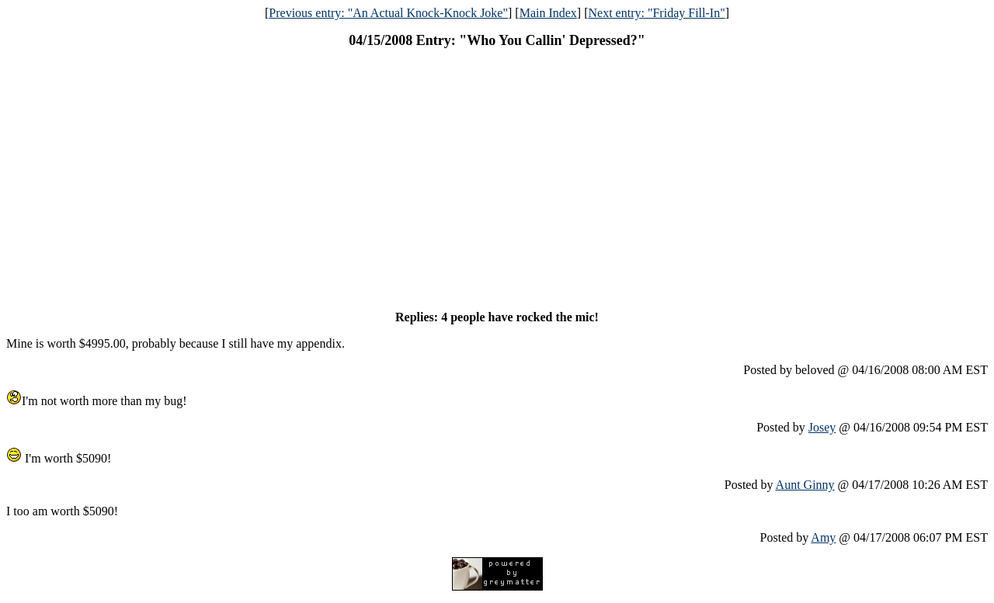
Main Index (548, 12)
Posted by (782, 427)
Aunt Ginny (805, 484)
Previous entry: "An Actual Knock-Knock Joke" (388, 12)
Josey (822, 427)
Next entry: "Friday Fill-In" (657, 12)
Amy (823, 537)
